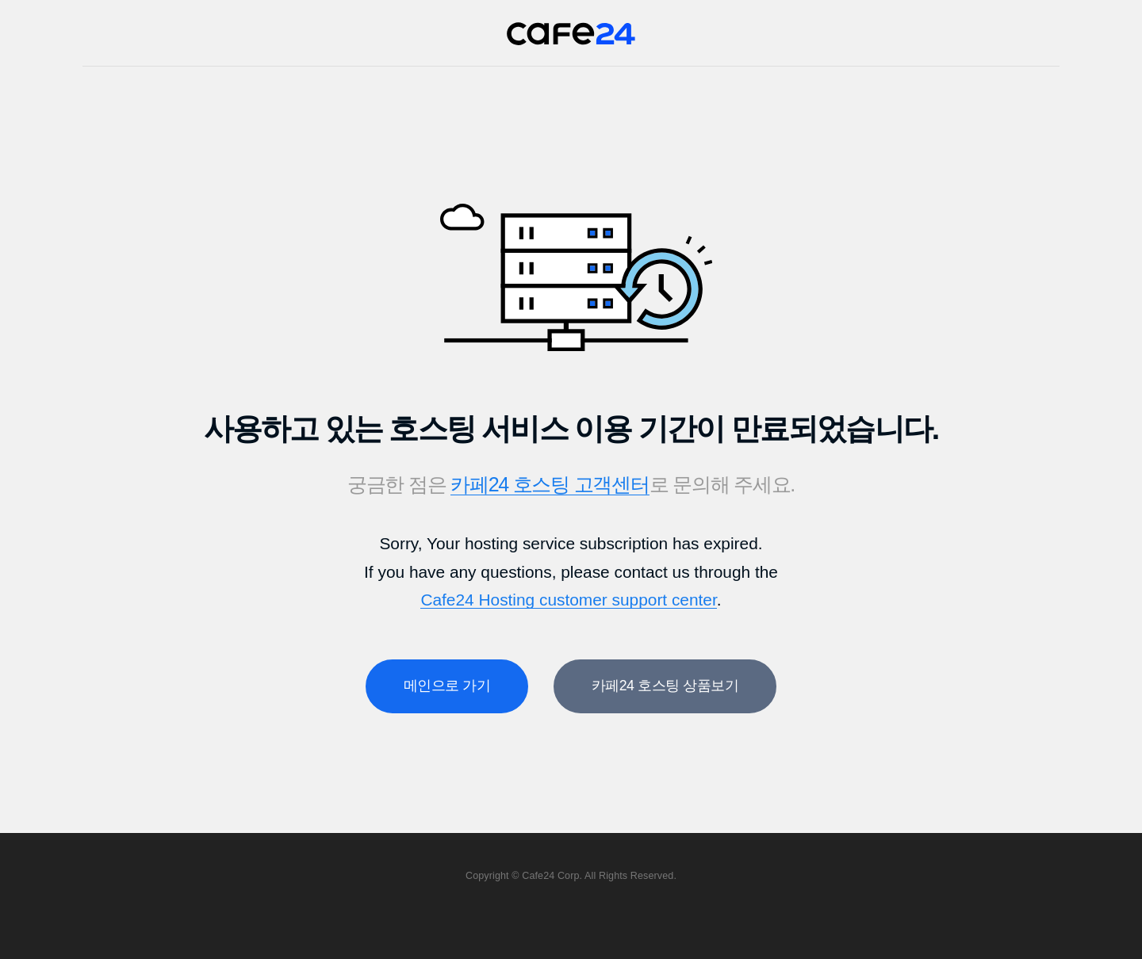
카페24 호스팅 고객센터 (549, 484)
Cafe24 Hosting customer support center (568, 599)
